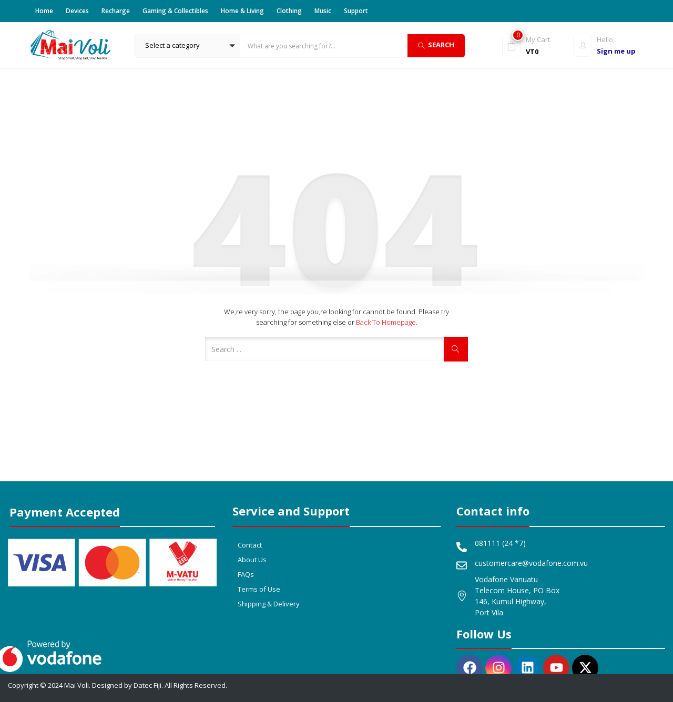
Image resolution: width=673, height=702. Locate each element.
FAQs (246, 574)
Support (356, 10)
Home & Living (242, 10)
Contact (250, 545)
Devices (77, 10)
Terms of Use (259, 589)
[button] (187, 45)
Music (322, 10)
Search (436, 44)
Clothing (289, 10)
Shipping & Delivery (269, 603)
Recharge (115, 10)
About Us (252, 559)
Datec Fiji (147, 685)
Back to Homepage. (386, 322)
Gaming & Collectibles (175, 10)
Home (44, 10)
